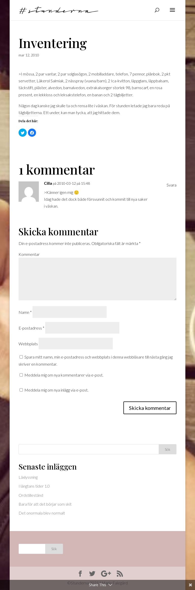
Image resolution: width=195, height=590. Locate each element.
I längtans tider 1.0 (34, 486)
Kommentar (29, 254)
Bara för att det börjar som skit (45, 504)
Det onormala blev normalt (42, 512)
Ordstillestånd (31, 495)
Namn (25, 312)
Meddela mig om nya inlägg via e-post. (56, 389)
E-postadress (31, 327)
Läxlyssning (28, 477)
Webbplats (28, 343)
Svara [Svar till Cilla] (171, 184)
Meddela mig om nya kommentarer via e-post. (63, 374)
